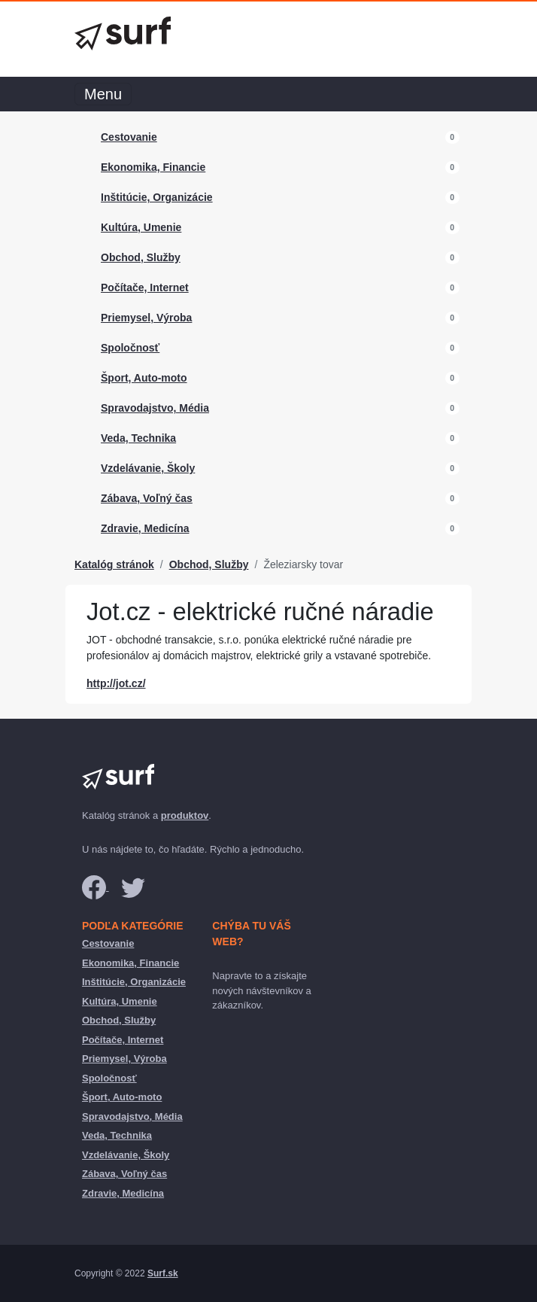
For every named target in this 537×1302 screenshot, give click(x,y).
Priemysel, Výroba (146, 318)
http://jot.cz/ (116, 683)
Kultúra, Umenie (141, 227)
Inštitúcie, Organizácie (157, 197)
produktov (185, 815)
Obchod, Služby (141, 257)
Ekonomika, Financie (153, 167)
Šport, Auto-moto (144, 378)
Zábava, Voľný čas (147, 498)
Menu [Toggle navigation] (103, 94)
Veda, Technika (138, 438)
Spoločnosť (130, 348)
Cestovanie (129, 137)
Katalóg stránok (114, 564)
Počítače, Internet (145, 287)
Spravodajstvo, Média (155, 408)
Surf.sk (162, 1273)
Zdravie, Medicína (145, 528)
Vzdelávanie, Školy (148, 468)
